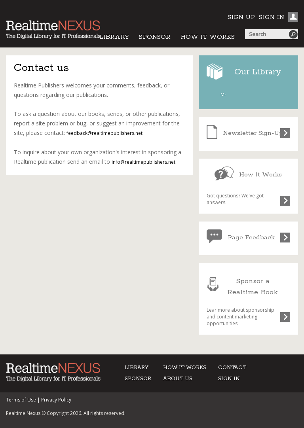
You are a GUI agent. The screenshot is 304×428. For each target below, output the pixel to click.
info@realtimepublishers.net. (144, 162)
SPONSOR (155, 37)
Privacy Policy (56, 399)
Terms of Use (21, 399)
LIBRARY (114, 37)
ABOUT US (177, 378)
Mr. (224, 94)
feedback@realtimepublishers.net (104, 133)
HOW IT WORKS (207, 37)
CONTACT (232, 367)
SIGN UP (241, 17)
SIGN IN (271, 17)
